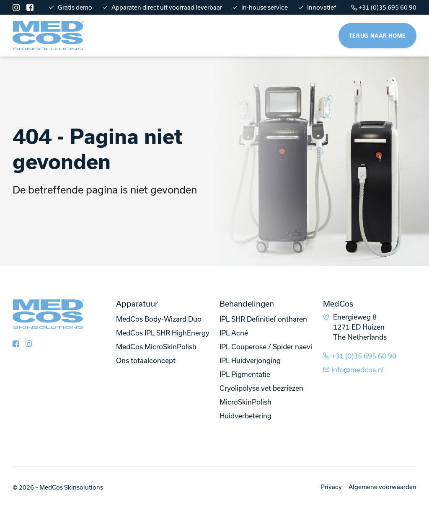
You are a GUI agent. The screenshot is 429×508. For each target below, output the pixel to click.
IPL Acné (234, 333)
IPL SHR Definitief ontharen (263, 319)
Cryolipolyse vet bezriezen (261, 388)
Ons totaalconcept (146, 360)
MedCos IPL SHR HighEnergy (162, 333)
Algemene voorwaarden (382, 486)
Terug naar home (377, 36)
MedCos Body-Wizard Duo (159, 319)
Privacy (331, 486)
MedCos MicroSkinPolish (156, 347)
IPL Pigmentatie (245, 374)
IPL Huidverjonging (250, 360)
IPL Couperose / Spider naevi (266, 347)
